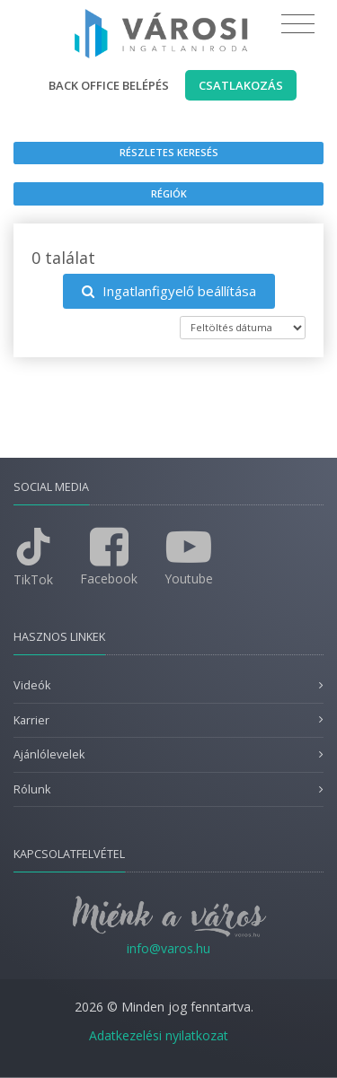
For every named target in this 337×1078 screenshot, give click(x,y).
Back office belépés (109, 85)
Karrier (31, 720)
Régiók (169, 193)
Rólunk (31, 789)
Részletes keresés (169, 152)
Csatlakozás (241, 85)
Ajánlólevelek (48, 754)
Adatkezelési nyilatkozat (158, 1035)
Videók (31, 685)
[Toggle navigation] (298, 24)
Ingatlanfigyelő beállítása (169, 291)
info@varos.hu (168, 948)
